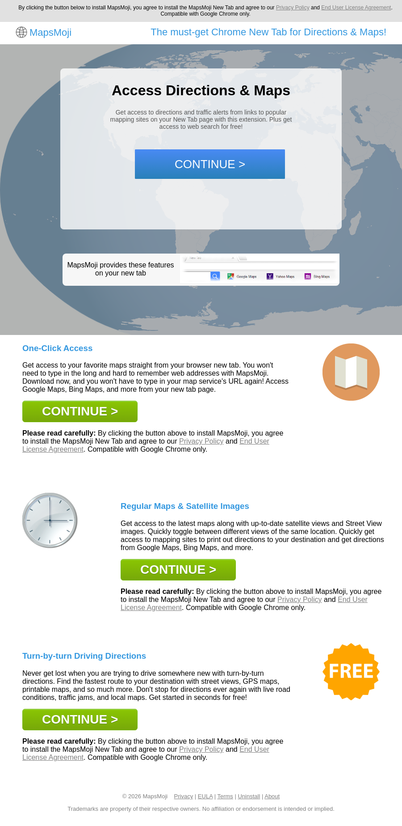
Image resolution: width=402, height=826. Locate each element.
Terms (225, 796)
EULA (205, 796)
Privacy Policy (293, 7)
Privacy (183, 796)
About (272, 796)
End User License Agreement (356, 7)
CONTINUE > (210, 164)
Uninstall (249, 796)
